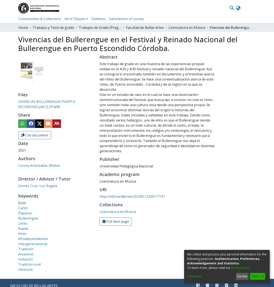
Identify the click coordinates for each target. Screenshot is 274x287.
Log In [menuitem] (248, 8)
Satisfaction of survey (126, 18)
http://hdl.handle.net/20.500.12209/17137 (132, 196)
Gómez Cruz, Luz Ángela (37, 185)
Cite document (34, 135)
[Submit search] (231, 8)
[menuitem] (238, 8)
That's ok (257, 276)
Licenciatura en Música (186, 27)
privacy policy (240, 268)
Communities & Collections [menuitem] (39, 18)
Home (23, 27)
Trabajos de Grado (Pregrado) (100, 27)
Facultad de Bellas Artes (145, 27)
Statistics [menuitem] (98, 18)
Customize (194, 276)
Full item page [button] (115, 221)
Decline (242, 276)
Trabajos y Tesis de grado (53, 27)
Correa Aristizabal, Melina (39, 165)
